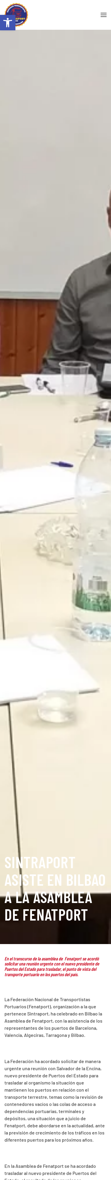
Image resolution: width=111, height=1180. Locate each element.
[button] (7, 22)
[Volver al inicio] (16, 15)
